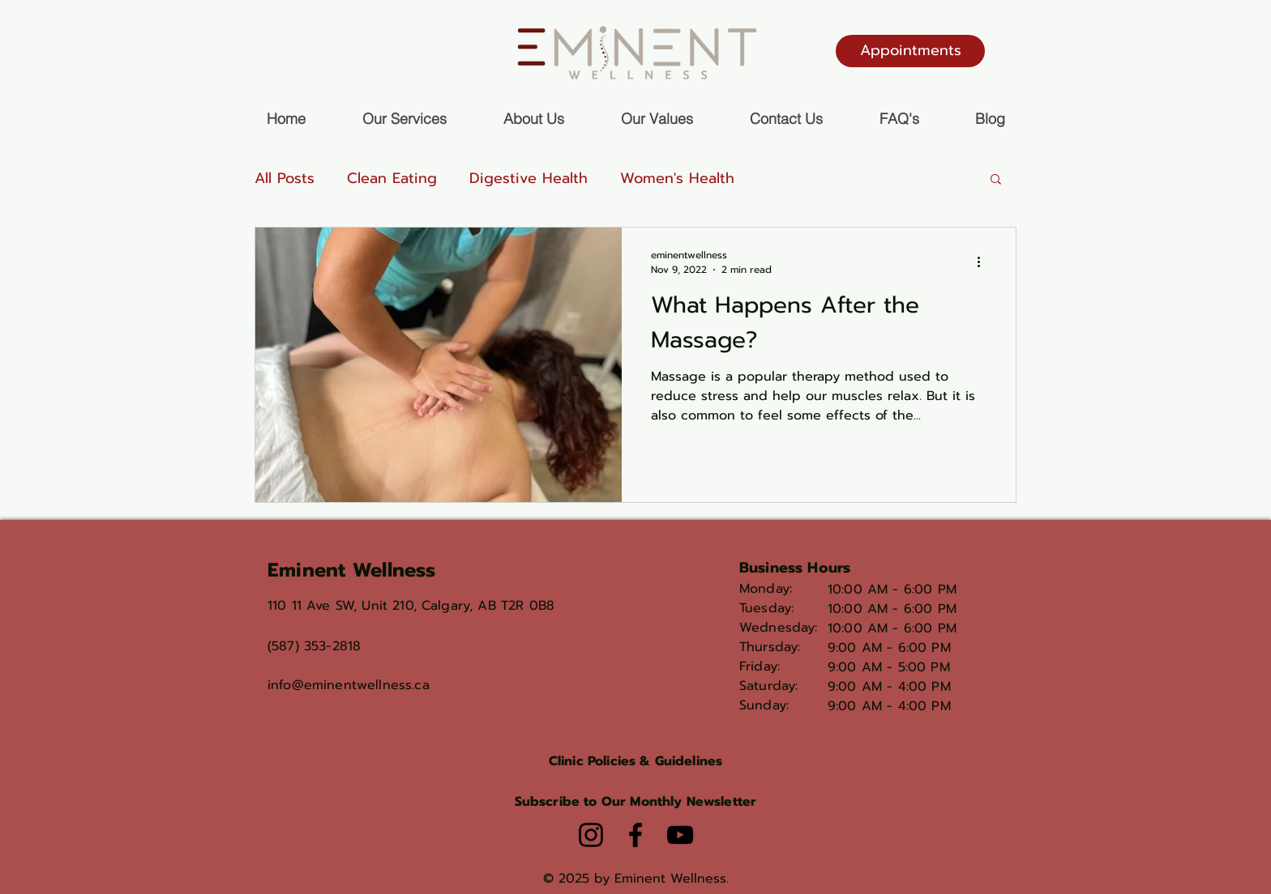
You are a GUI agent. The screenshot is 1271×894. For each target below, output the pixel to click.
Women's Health (677, 178)
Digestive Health (528, 178)
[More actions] (984, 262)
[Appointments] (910, 51)
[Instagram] (591, 835)
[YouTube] (680, 835)
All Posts (285, 178)
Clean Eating (392, 178)
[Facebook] (635, 835)
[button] (996, 180)
